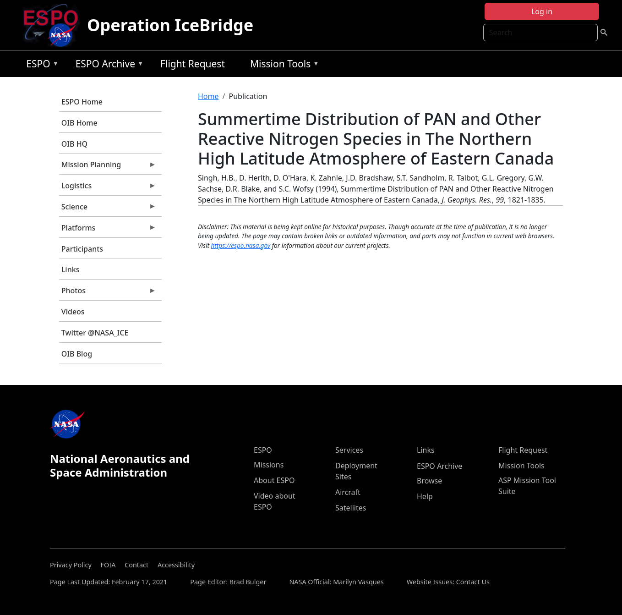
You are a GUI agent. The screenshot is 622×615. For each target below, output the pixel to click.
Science (107, 209)
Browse (429, 481)
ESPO (40, 65)
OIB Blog (76, 354)
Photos (107, 293)
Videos (73, 312)
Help (425, 496)
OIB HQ (74, 144)
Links (70, 269)
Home (208, 96)
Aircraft (347, 492)
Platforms (107, 230)
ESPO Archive (107, 65)
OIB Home (79, 123)
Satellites (350, 508)
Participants (82, 249)
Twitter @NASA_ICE (95, 333)
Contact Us (473, 581)
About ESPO (274, 480)
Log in (541, 11)
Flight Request (192, 63)
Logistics (107, 188)
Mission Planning (107, 166)
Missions (269, 465)
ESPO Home (82, 102)
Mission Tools (282, 65)
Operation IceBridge (170, 25)
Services (349, 450)
